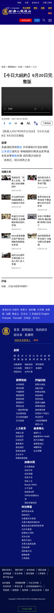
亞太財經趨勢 (22, 417)
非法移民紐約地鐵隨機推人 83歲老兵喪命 (18, 200)
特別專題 (27, 506)
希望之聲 (19, 586)
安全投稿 (19, 573)
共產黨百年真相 (29, 518)
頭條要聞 (18, 364)
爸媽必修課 (21, 451)
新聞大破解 (40, 402)
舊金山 (15, 314)
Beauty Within (30, 485)
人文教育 (21, 428)
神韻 (19, 3)
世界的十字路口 (42, 413)
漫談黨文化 (27, 551)
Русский (17, 318)
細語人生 (39, 424)
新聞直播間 (26, 20)
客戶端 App (8, 577)
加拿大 (23, 309)
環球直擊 (20, 388)
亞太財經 (20, 420)
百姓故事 (26, 547)
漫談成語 (20, 447)
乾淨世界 (7, 586)
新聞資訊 (12, 67)
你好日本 (28, 470)
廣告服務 (30, 573)
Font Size (28, 123)
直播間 (29, 334)
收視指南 (31, 570)
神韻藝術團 (20, 583)
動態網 (16, 590)
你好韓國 (28, 474)
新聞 (16, 350)
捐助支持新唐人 (23, 340)
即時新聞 (40, 364)
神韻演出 (18, 372)
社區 (20, 67)
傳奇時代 (26, 515)
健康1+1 (37, 433)
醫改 (19, 147)
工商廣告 (26, 558)
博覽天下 (29, 368)
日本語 (27, 318)
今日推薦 (18, 368)
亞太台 (24, 314)
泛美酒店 (6, 151)
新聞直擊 (20, 399)
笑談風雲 (20, 436)
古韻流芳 (20, 440)
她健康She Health (42, 436)
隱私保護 (42, 570)
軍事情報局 (40, 406)
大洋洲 (40, 309)
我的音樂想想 (30, 503)
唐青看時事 (40, 410)
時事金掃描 (40, 392)
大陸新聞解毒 (41, 420)
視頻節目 (41, 329)
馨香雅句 (20, 444)
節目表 (18, 334)
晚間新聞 (20, 395)
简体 (50, 3)
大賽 (26, 3)
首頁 (3, 67)
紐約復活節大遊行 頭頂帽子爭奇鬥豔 (44, 180)
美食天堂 (28, 477)
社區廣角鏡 (21, 413)
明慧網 (6, 590)
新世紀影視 (37, 590)
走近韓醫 (38, 451)
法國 (8, 314)
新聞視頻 (21, 380)
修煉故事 (26, 554)
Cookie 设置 (27, 609)
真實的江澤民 (28, 533)
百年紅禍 (26, 536)
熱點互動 (39, 388)
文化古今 (20, 454)
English (45, 314)
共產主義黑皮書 (29, 544)
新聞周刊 (20, 402)
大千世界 (28, 488)
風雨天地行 (27, 540)
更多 (47, 590)
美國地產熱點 (22, 458)
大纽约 (27, 67)
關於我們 (19, 570)
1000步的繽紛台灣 (31, 497)
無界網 (25, 590)
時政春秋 (39, 395)
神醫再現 (38, 447)
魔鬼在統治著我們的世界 (33, 526)
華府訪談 (20, 406)
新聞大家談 (40, 384)
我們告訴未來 (28, 511)
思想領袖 (39, 399)
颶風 (14, 155)
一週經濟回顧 (22, 410)
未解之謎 (20, 433)
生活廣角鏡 (29, 466)
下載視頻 (47, 123)
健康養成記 (39, 444)
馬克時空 (39, 417)
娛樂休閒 (29, 462)
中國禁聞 (20, 392)
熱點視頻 (29, 364)
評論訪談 (40, 380)
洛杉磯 (32, 309)
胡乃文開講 (39, 440)
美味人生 (28, 481)
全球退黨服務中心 (34, 586)
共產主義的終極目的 (31, 522)
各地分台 (35, 3)
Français (6, 318)
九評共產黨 (27, 529)
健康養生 (39, 428)
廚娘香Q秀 (29, 492)
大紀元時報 (34, 583)
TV (37, 20)
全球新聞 (20, 384)
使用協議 (7, 573)
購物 (36, 340)
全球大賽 (29, 372)
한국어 (36, 318)
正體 (45, 3)
